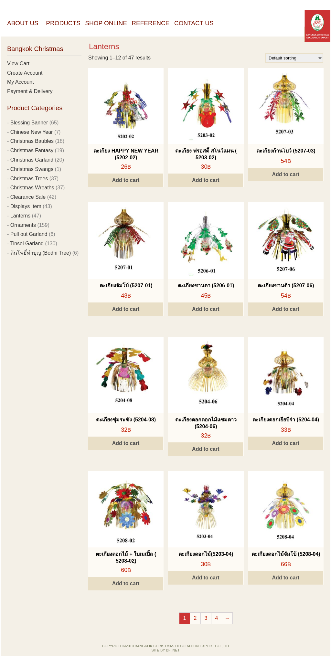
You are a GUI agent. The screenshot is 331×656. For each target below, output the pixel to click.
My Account (20, 82)
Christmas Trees (29, 178)
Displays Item (25, 206)
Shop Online (106, 23)
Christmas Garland (31, 160)
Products (63, 23)
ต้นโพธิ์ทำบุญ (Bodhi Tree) (40, 253)
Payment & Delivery (30, 91)
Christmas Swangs (31, 169)
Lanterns (20, 215)
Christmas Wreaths (32, 187)
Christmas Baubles (32, 141)
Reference (150, 23)
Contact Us (194, 23)
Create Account (24, 73)
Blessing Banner (29, 122)
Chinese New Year (31, 132)
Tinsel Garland (26, 243)
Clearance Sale (28, 197)
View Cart (18, 63)
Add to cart (125, 180)
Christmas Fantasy (31, 150)
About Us (22, 23)
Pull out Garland (29, 234)
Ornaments (23, 225)
